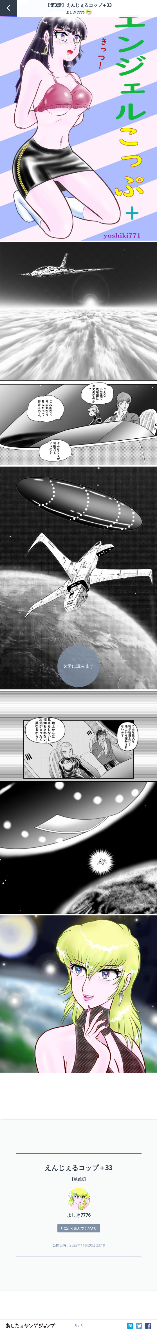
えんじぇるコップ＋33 (79, 1167)
